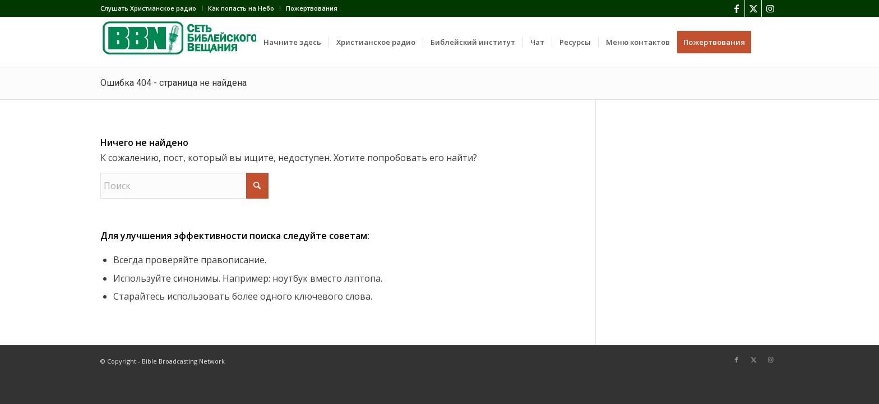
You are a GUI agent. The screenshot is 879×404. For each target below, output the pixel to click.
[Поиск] (768, 42)
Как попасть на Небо (241, 8)
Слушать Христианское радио (148, 8)
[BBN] (184, 42)
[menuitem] (151, 8)
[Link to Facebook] (736, 8)
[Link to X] (753, 8)
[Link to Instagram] (770, 8)
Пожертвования (311, 8)
